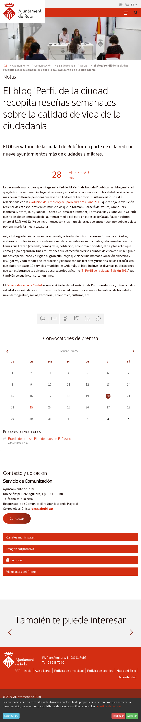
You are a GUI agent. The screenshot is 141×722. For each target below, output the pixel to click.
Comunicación (42, 65)
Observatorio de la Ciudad (24, 285)
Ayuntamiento (20, 65)
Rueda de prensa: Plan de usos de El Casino (39, 439)
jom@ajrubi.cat (42, 508)
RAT (17, 671)
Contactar (17, 518)
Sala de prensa (66, 65)
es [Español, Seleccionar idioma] (134, 4)
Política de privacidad (69, 671)
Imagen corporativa (20, 549)
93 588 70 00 (56, 662)
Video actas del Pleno (21, 572)
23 (31, 407)
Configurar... (11, 716)
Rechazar (118, 716)
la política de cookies (109, 706)
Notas (83, 65)
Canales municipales (20, 537)
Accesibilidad (127, 677)
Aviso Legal (43, 671)
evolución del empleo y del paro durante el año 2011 (65, 202)
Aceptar (132, 716)
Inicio (28, 671)
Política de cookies (100, 671)
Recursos (14, 560)
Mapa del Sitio (126, 671)
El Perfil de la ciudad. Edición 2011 (105, 270)
